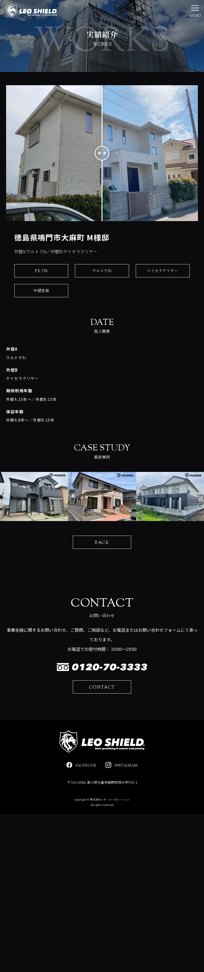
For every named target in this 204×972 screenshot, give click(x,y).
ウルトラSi (102, 283)
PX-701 (41, 283)
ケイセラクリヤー (162, 283)
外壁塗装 (41, 303)
